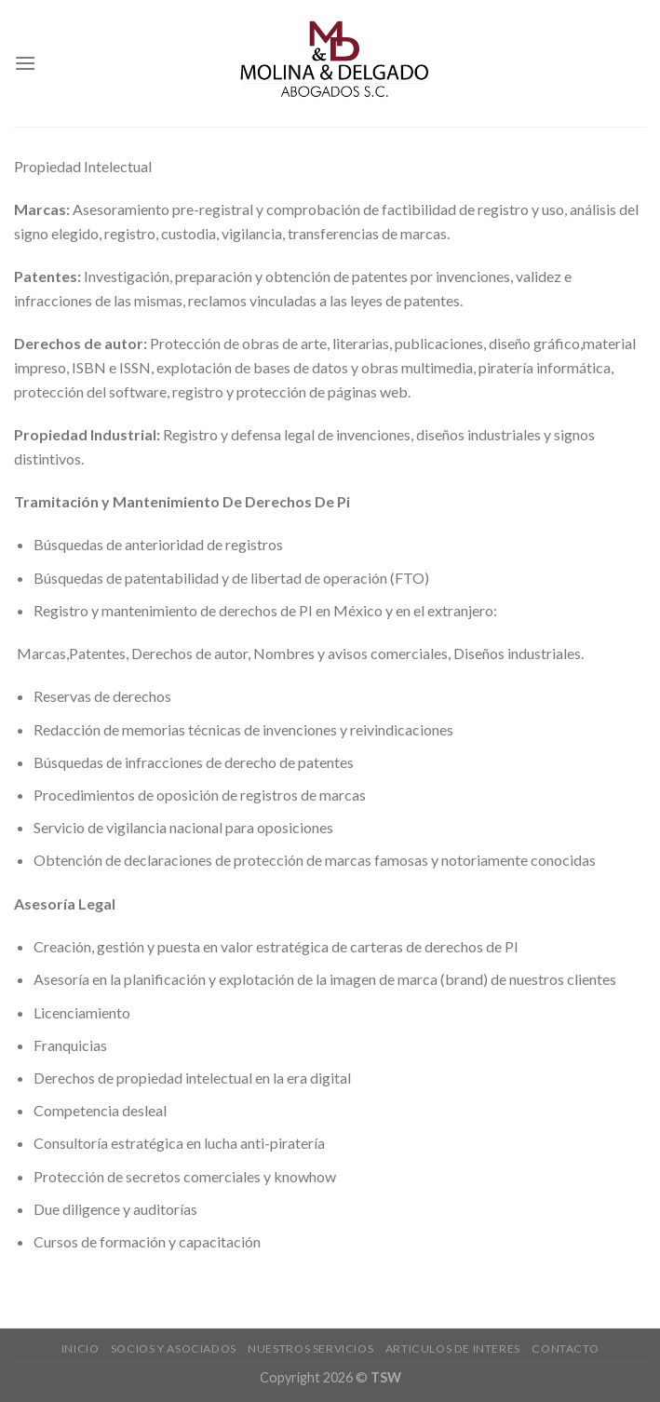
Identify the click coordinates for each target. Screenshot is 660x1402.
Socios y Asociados (173, 1348)
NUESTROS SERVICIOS (310, 1348)
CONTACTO (565, 1348)
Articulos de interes (452, 1348)
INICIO (80, 1348)
